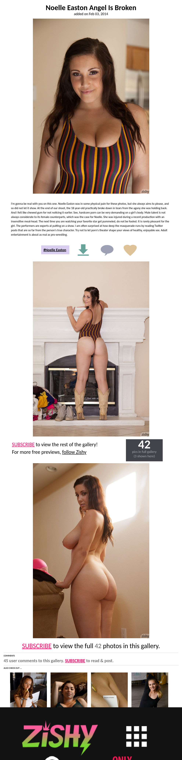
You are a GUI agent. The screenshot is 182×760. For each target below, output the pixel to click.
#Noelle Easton (54, 250)
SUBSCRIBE (23, 444)
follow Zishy (74, 452)
